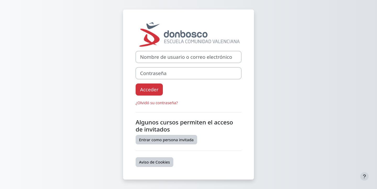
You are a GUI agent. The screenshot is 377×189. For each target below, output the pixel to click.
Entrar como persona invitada (166, 139)
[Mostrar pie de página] (364, 176)
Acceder (149, 89)
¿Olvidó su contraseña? (157, 102)
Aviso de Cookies (154, 162)
